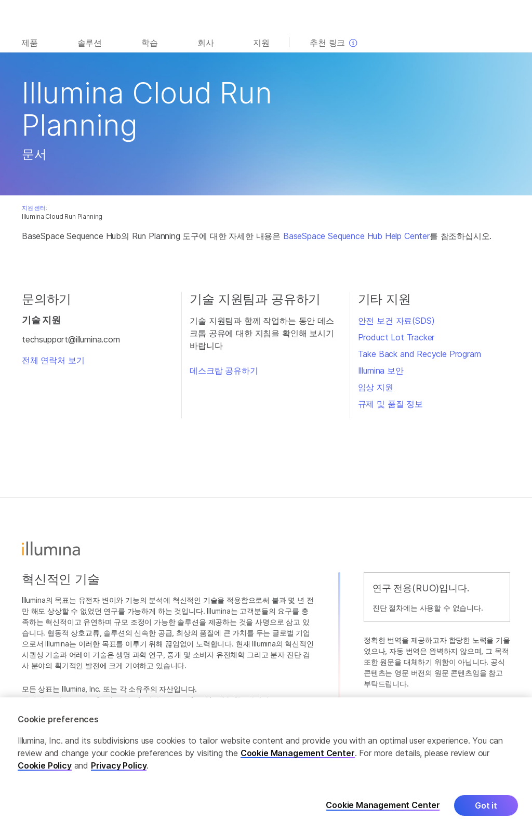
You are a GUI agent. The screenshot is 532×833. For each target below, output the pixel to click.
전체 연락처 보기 (53, 360)
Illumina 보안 (381, 370)
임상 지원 (375, 387)
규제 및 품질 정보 (390, 404)
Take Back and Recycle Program (419, 354)
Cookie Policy (45, 772)
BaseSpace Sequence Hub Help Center (356, 236)
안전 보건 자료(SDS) (396, 320)
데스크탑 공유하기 (224, 370)
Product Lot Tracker (396, 337)
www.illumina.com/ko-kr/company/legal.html (151, 699)
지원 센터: (34, 207)
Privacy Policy (119, 772)
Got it (486, 812)
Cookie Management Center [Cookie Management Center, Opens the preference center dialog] (383, 812)
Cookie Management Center (298, 760)
